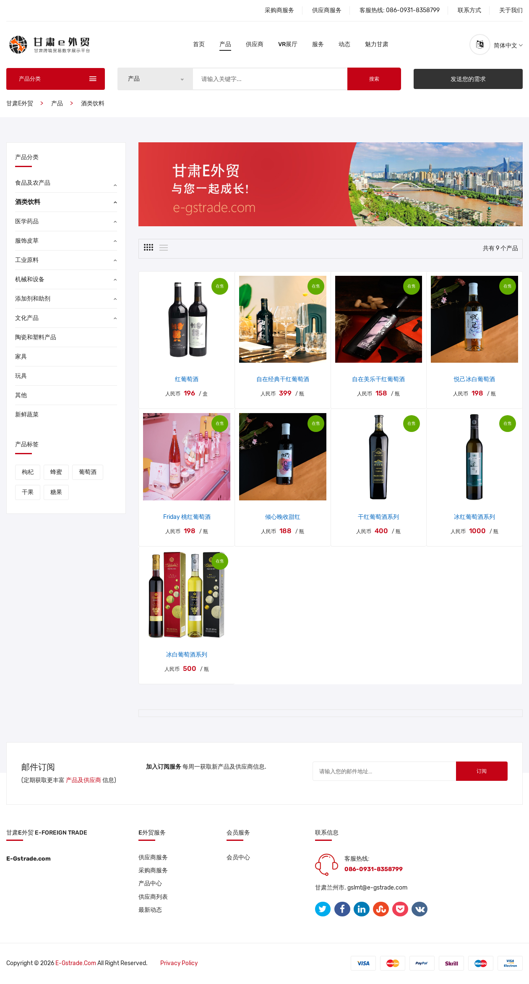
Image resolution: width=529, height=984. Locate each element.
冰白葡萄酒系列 (186, 655)
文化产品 (27, 318)
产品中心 (150, 885)
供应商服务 (326, 10)
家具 (21, 357)
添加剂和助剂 (32, 299)
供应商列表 (153, 898)
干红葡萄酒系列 (378, 517)
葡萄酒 (87, 472)
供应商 (254, 44)
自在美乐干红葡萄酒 (378, 380)
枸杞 (28, 472)
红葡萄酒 (186, 380)
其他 (21, 396)
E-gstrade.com (76, 964)
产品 (225, 44)
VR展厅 (287, 44)
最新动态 (150, 912)
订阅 (478, 773)
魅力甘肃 (376, 44)
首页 (199, 44)
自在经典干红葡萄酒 (282, 380)
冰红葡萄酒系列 (474, 517)
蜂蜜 (56, 472)
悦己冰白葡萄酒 (474, 380)
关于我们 (511, 10)
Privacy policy (180, 964)
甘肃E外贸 (19, 104)
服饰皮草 (27, 241)
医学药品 (27, 222)
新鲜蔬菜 (27, 415)
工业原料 (27, 260)
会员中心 (238, 858)
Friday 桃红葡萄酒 (187, 517)
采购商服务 (279, 10)
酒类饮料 (92, 104)
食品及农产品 (32, 183)
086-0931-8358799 (413, 10)
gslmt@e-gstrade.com (377, 888)
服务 (318, 44)
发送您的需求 (468, 79)
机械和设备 (29, 280)
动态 (344, 44)
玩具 (21, 376)
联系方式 (469, 10)
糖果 (56, 493)
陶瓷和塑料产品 (35, 338)
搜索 (374, 80)
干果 (28, 493)
